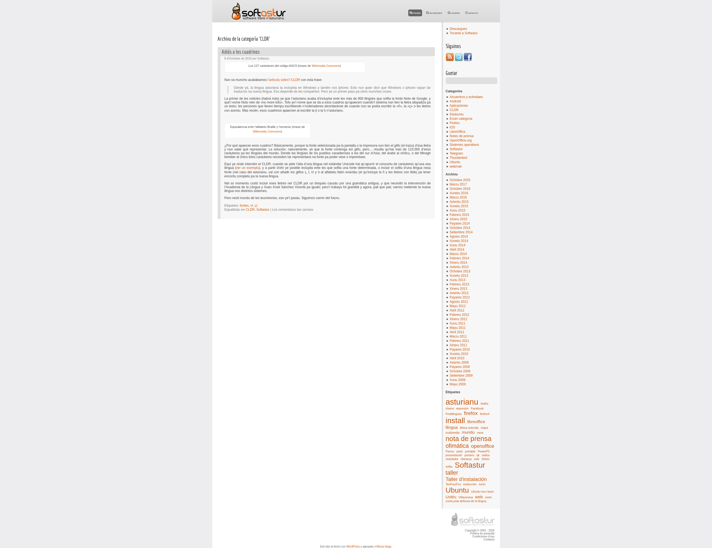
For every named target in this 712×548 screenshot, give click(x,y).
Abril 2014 (457, 249)
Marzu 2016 (458, 197)
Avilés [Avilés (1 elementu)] (484, 403)
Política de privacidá (482, 533)
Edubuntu (457, 114)
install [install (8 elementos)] (455, 420)
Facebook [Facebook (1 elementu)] (477, 408)
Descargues (434, 13)
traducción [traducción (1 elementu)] (470, 484)
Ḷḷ (256, 205)
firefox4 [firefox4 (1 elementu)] (484, 413)
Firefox (455, 123)
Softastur (258, 11)
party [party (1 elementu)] (459, 451)
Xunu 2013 (458, 280)
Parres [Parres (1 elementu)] (450, 451)
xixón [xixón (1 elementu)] (488, 497)
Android (455, 101)
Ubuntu (455, 162)
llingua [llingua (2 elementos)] (452, 427)
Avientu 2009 (459, 362)
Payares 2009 (460, 367)
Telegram (456, 153)
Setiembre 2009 (461, 375)
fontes (244, 205)
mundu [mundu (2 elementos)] (468, 432)
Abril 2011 (457, 332)
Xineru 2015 (458, 219)
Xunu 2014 (458, 245)
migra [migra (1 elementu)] (484, 427)
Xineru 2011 (458, 345)
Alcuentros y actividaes (466, 97)
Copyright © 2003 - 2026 (479, 530)
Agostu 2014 (459, 236)
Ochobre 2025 (460, 180)
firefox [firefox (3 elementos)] (471, 413)
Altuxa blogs (383, 546)
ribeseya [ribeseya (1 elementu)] (466, 459)
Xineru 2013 (458, 289)
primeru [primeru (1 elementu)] (469, 455)
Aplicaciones (459, 106)
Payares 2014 (460, 223)
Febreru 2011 (459, 341)
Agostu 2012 (459, 302)
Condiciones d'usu (483, 536)
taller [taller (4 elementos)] (452, 473)
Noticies (415, 13)
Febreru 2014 (459, 258)
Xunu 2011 (458, 323)
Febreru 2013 (459, 284)
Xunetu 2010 (459, 354)
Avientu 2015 (459, 202)
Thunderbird (458, 158)
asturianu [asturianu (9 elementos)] (462, 401)
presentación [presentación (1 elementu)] (454, 455)
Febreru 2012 (459, 315)
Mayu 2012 (458, 306)
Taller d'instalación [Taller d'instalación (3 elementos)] (466, 479)
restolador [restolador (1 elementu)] (452, 459)
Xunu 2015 (458, 210)
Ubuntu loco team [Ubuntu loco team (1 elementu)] (482, 491)
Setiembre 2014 (461, 232)
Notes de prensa (462, 136)
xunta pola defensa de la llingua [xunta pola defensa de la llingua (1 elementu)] (466, 501)
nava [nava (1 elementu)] (480, 432)
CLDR (454, 110)
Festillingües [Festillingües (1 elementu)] (454, 413)
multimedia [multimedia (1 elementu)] (453, 432)
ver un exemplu (247, 168)
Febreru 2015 (459, 215)
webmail (456, 166)
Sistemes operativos (464, 145)
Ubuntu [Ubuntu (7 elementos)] (457, 490)
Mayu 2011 (458, 328)
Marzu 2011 (458, 336)
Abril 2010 (457, 358)
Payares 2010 (460, 349)
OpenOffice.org (461, 140)
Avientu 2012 (459, 293)
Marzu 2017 (458, 184)
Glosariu (454, 13)
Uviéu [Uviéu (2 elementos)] (451, 497)
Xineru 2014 (458, 262)
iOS (452, 127)
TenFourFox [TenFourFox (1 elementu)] (453, 484)
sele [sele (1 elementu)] (476, 459)
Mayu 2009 (458, 384)
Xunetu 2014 (459, 241)
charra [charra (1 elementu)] (450, 408)
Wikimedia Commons (326, 65)
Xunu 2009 (458, 380)
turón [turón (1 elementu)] (482, 484)
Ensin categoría (461, 119)
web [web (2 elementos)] (479, 497)
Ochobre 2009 (460, 371)
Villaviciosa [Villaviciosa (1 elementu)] (465, 497)
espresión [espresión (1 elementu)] (462, 408)
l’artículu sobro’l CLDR (284, 80)
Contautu (471, 13)
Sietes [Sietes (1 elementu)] (486, 459)
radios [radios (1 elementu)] (486, 455)
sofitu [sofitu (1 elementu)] (449, 466)
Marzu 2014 (458, 254)
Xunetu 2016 (459, 193)
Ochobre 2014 (460, 228)
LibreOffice (458, 132)
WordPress (353, 546)
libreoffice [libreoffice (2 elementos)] (476, 421)
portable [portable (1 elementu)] (470, 451)
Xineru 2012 (458, 319)
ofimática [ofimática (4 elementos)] (457, 446)
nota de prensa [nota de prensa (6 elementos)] (469, 438)
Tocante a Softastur (464, 33)
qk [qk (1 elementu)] (477, 455)
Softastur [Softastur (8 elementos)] (470, 465)
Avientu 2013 (459, 267)
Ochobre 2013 (460, 271)
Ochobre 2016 (460, 189)
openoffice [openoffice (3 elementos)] (482, 446)
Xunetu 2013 (459, 276)
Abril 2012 (457, 310)
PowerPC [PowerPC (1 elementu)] (484, 451)
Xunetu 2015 (459, 206)
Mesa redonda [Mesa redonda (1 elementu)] (469, 427)
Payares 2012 (460, 297)
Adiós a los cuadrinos (241, 52)
